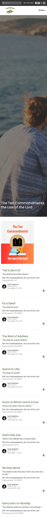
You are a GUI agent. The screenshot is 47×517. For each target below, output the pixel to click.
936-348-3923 (29, 3)
